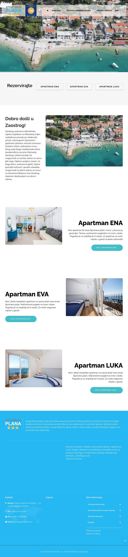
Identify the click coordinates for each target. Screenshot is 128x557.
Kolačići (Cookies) (93, 534)
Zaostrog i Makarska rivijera (80, 10)
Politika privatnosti (93, 531)
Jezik (118, 10)
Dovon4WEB (83, 552)
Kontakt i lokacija (104, 10)
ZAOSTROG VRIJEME (64, 511)
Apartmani (58, 10)
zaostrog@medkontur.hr (22, 522)
